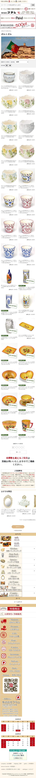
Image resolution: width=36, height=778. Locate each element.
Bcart (26, 775)
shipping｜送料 (18, 763)
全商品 (2, 30)
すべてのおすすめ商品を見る (28, 519)
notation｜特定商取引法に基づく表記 (10, 769)
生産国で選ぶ (8, 30)
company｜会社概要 (6, 763)
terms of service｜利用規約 (8, 766)
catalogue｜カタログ (27, 769)
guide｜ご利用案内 (29, 763)
